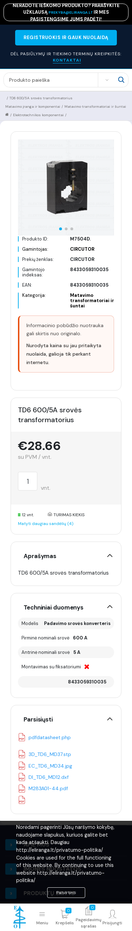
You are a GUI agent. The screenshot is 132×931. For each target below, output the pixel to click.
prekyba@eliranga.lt (71, 12)
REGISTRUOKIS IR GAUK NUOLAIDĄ (66, 37)
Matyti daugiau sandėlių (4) (45, 523)
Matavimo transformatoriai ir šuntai (95, 106)
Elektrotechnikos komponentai (38, 115)
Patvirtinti (66, 892)
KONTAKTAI (67, 60)
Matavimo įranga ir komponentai (32, 106)
